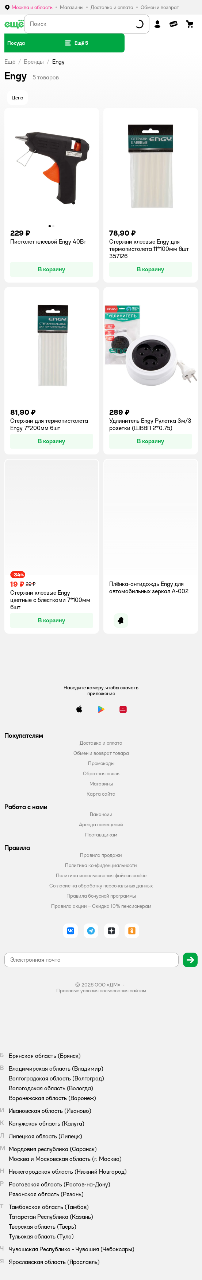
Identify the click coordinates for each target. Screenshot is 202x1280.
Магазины (101, 784)
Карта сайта (101, 794)
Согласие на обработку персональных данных (101, 886)
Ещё (9, 61)
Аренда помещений (101, 824)
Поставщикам (101, 835)
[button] (76, 43)
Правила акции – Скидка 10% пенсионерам (101, 906)
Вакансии (101, 814)
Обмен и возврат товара (101, 753)
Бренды (34, 61)
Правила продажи (101, 855)
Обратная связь (101, 773)
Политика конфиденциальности (101, 865)
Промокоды (101, 763)
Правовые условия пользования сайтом (101, 990)
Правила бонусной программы (101, 896)
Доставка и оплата (101, 743)
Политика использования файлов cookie (101, 875)
